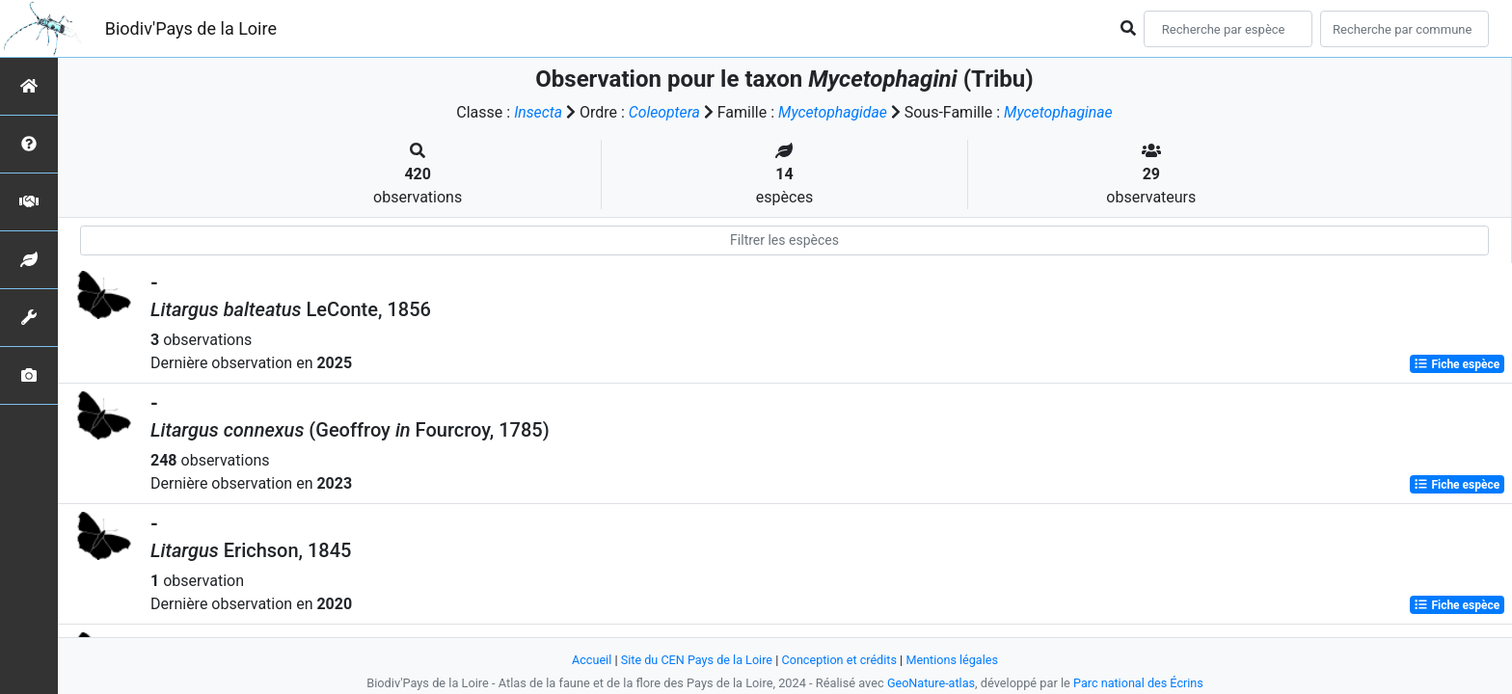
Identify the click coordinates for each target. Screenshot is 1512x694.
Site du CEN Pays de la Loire (695, 660)
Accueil (589, 660)
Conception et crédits (839, 660)
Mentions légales (954, 660)
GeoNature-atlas (930, 683)
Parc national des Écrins (1139, 683)
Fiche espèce (1456, 364)
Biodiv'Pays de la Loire (191, 28)
